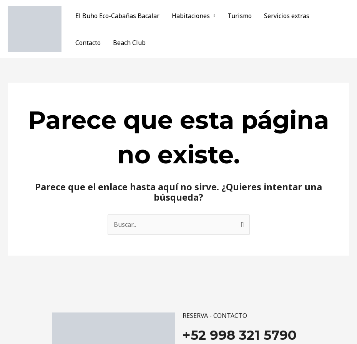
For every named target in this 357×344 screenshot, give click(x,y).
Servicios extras (286, 16)
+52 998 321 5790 (240, 335)
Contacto (88, 42)
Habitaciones (191, 16)
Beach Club (129, 42)
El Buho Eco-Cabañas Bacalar (117, 16)
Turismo (239, 16)
